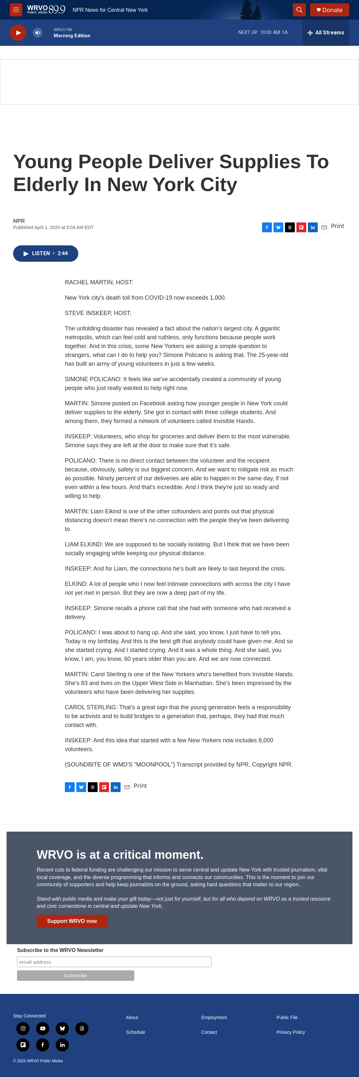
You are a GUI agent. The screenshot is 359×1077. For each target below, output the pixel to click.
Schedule (135, 1032)
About (132, 1017)
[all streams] (325, 33)
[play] (18, 33)
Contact (209, 1032)
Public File (287, 1017)
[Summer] (179, 82)
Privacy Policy (290, 1032)
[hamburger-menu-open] (16, 9)
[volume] (37, 33)
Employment (214, 1017)
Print (337, 226)
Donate (332, 10)
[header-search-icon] (299, 9)
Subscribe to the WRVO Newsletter (60, 950)
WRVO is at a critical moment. (120, 854)
